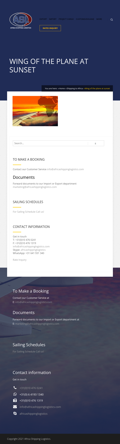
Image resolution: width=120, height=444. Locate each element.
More (99, 19)
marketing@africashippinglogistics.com (35, 187)
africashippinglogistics (33, 249)
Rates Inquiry (50, 28)
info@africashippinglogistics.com (65, 169)
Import (52, 19)
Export (43, 19)
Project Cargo (66, 19)
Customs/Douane (85, 19)
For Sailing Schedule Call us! (28, 211)
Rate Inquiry (19, 259)
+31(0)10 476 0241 (31, 388)
